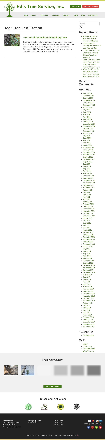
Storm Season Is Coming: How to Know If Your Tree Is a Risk (92, 45)
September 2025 (89, 105)
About (34, 15)
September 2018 (89, 301)
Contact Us (93, 15)
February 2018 (88, 317)
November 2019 (89, 268)
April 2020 (86, 256)
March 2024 (87, 145)
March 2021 (87, 230)
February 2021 (88, 232)
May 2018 (86, 310)
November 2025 (89, 100)
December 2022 (89, 180)
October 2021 (88, 213)
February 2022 (88, 204)
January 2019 (88, 291)
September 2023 (89, 159)
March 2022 (87, 202)
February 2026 (88, 96)
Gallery (67, 15)
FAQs (83, 15)
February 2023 (88, 176)
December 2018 (89, 294)
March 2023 (87, 173)
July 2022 (86, 192)
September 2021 (89, 216)
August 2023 (87, 162)
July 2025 (86, 110)
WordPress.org (88, 351)
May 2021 (86, 225)
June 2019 (87, 279)
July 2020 (86, 249)
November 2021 (89, 211)
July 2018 (86, 305)
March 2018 (87, 315)
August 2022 (87, 190)
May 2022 (86, 197)
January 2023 (88, 178)
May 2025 (86, 114)
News (76, 15)
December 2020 (89, 237)
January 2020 (88, 263)
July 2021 (86, 220)
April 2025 (86, 117)
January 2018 (88, 319)
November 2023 (89, 154)
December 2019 (89, 265)
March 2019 (87, 286)
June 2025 (87, 112)
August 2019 (87, 275)
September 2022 (89, 187)
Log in (85, 344)
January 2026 (88, 98)
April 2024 (86, 143)
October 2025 (88, 103)
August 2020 (87, 246)
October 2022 (88, 185)
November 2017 (89, 324)
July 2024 (86, 136)
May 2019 (86, 282)
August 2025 (87, 107)
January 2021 (88, 235)
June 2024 (87, 138)
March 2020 (87, 258)
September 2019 (89, 272)
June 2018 (87, 308)
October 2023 (88, 157)
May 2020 (86, 254)
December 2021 (89, 209)
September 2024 (89, 131)
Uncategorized (88, 335)
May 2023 (86, 169)
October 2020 (88, 242)
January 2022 (88, 206)
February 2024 (88, 147)
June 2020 (87, 251)
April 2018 (86, 312)
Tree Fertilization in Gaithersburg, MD (45, 37)
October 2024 (88, 129)
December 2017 (89, 322)
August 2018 (87, 303)
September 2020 (89, 244)
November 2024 (89, 126)
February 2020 (88, 261)
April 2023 (86, 171)
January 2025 (88, 121)
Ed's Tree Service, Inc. (40, 6)
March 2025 (87, 119)
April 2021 (86, 228)
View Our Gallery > (52, 386)
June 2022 (87, 195)
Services (45, 15)
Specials (55, 15)
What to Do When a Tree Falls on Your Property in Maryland (90, 38)
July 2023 (86, 164)
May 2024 (86, 140)
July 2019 (86, 277)
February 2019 (88, 289)
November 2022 (89, 183)
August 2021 (87, 218)
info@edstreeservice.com (13, 427)
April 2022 (86, 199)
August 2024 (87, 133)
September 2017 (89, 327)
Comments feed (89, 349)
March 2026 (87, 93)
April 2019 (86, 284)
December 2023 (89, 152)
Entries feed (87, 346)
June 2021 (87, 223)
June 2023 (87, 166)
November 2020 (89, 239)
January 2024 (88, 150)
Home (26, 15)
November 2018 (89, 296)
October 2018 (88, 298)
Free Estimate (75, 6)
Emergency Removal (90, 6)
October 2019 (88, 270)
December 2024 (89, 124)
